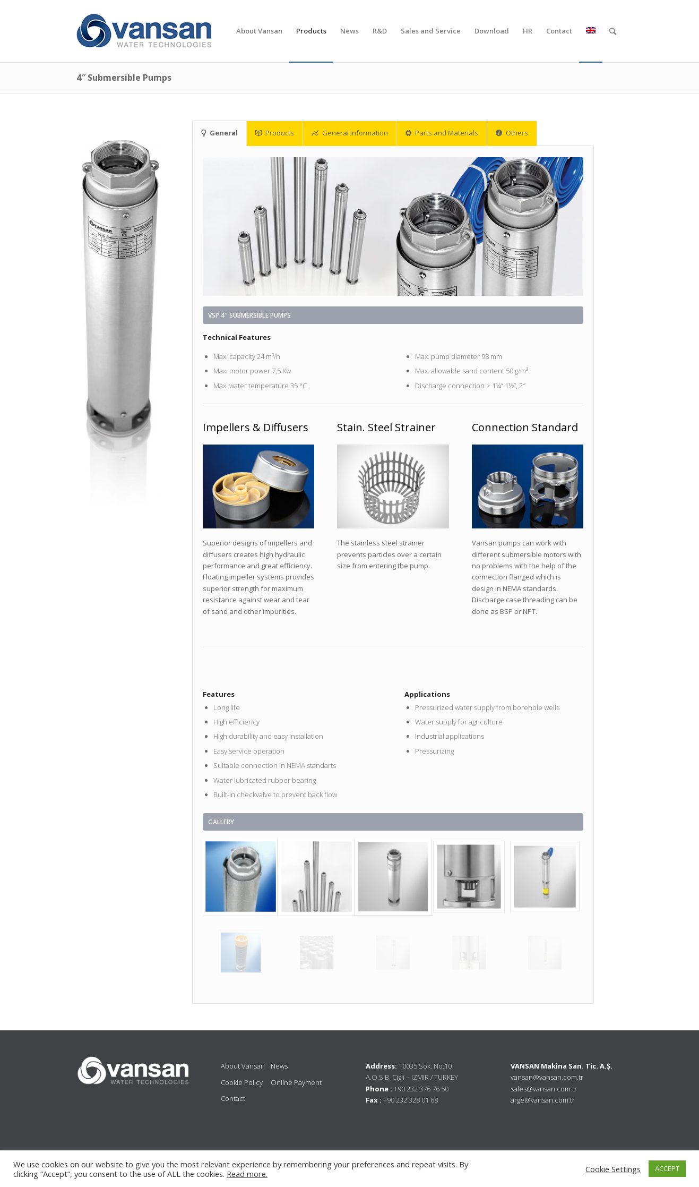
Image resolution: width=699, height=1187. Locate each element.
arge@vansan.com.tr (543, 1100)
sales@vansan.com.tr (544, 1089)
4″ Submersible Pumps (123, 77)
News (279, 1066)
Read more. (247, 1174)
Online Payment (296, 1082)
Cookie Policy (242, 1082)
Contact (233, 1098)
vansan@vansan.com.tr (547, 1077)
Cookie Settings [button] (613, 1169)
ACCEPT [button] (667, 1168)
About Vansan (243, 1066)
